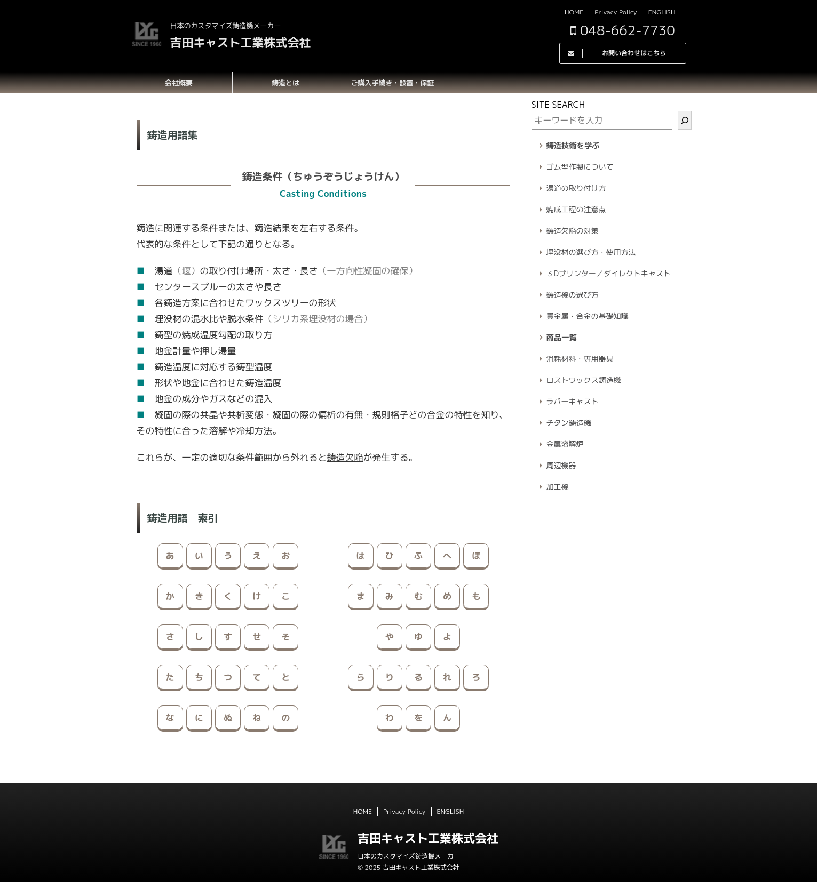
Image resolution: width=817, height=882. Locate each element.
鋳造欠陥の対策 (572, 231)
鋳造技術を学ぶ (573, 145)
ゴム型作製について (580, 167)
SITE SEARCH (558, 104)
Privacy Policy (615, 12)
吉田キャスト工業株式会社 (240, 42)
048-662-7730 (622, 30)
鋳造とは (285, 82)
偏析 (327, 414)
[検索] (685, 120)
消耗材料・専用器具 (580, 359)
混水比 (204, 318)
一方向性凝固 (354, 270)
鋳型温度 (254, 366)
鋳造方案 (182, 302)
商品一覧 (561, 337)
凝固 (164, 414)
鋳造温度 (173, 366)
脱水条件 (245, 318)
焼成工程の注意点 (576, 209)
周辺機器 (561, 465)
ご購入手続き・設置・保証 (392, 82)
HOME (574, 12)
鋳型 (164, 334)
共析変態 (245, 414)
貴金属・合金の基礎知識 (587, 316)
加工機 (557, 487)
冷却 (245, 430)
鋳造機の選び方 (572, 295)
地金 (164, 398)
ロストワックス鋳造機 (583, 380)
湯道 (164, 270)
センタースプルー (191, 286)
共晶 (209, 414)
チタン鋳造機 (568, 423)
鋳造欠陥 (345, 457)
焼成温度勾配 (209, 334)
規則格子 (390, 414)
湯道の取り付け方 (576, 188)
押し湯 (213, 350)
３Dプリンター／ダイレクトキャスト (608, 273)
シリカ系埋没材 (304, 318)
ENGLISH (662, 12)
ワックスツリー (277, 302)
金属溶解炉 (565, 444)
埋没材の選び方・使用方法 (591, 252)
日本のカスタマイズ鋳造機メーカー (409, 856)
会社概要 (179, 82)
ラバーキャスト (572, 401)
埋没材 (168, 318)
